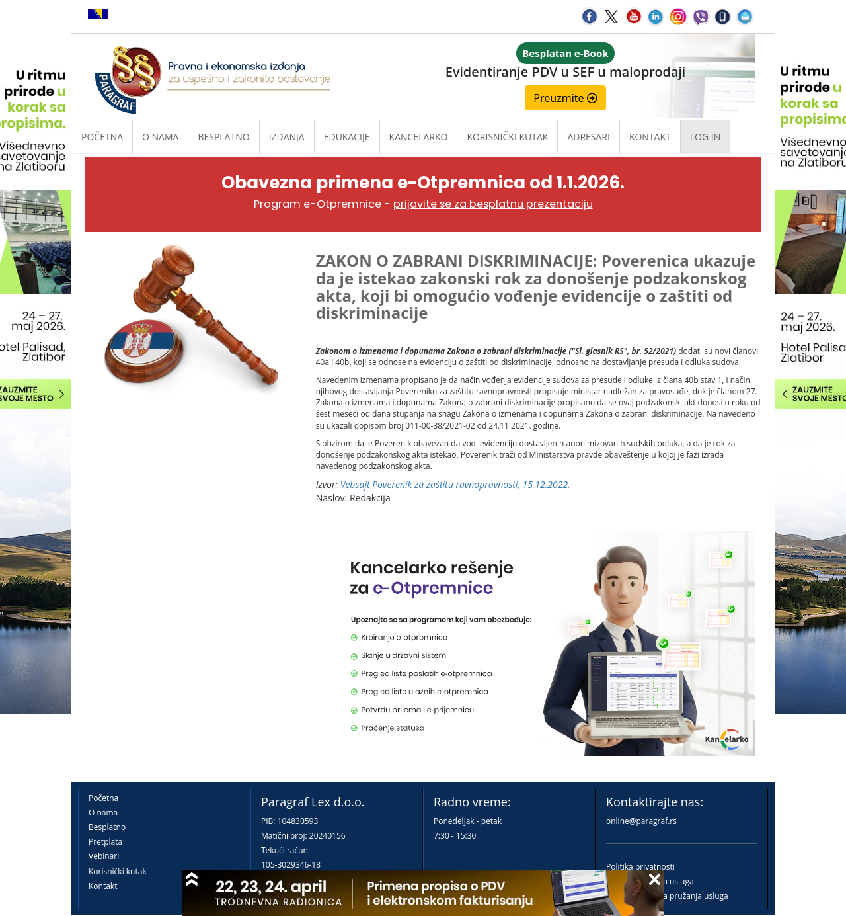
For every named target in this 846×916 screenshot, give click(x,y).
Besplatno (223, 136)
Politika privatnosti (640, 866)
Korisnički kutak (118, 871)
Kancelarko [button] (418, 136)
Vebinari (104, 856)
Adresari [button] (588, 136)
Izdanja (287, 136)
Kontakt (103, 886)
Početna (102, 136)
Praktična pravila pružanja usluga (667, 895)
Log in (705, 136)
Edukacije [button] (347, 136)
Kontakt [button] (650, 136)
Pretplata (105, 841)
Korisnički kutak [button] (507, 136)
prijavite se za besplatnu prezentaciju (493, 204)
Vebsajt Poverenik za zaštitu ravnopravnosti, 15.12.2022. (455, 484)
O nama (160, 136)
